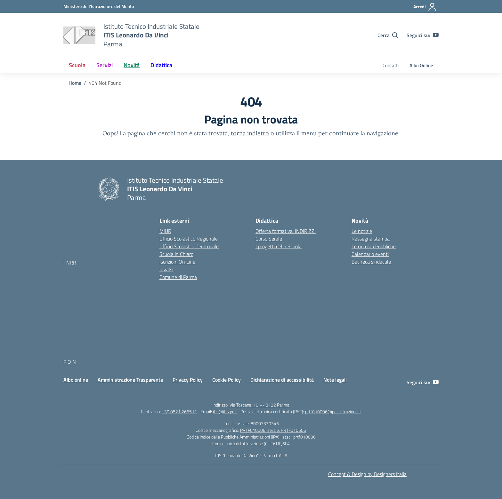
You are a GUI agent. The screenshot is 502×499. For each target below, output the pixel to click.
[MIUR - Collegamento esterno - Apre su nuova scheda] (98, 6)
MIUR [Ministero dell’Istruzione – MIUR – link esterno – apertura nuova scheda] (165, 231)
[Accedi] (425, 6)
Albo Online (421, 65)
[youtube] (436, 35)
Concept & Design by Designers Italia (367, 474)
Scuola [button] (77, 65)
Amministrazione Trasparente (130, 380)
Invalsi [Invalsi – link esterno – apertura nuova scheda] (166, 269)
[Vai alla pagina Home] (75, 83)
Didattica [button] (161, 65)
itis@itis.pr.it (225, 411)
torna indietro (250, 133)
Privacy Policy (188, 380)
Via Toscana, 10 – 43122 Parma (259, 404)
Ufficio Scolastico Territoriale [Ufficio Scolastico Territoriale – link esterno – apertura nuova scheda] (189, 246)
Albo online (75, 380)
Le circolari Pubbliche (374, 246)
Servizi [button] (104, 65)
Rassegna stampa (371, 238)
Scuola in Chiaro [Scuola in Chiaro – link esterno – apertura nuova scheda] (176, 254)
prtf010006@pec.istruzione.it (333, 411)
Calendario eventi (370, 254)
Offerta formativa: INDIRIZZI (285, 231)
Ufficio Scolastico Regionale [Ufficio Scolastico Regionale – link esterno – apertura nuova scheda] (188, 238)
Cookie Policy (226, 380)
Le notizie (362, 231)
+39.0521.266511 (179, 411)
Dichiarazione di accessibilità (282, 380)
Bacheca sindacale (371, 261)
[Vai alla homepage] (79, 35)
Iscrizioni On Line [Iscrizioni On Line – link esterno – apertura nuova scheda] (177, 261)
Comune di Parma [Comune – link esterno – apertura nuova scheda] (178, 277)
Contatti (391, 65)
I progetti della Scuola (278, 246)
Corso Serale (268, 238)
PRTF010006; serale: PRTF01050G (273, 430)
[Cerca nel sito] (388, 35)
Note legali (335, 380)
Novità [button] (132, 65)
